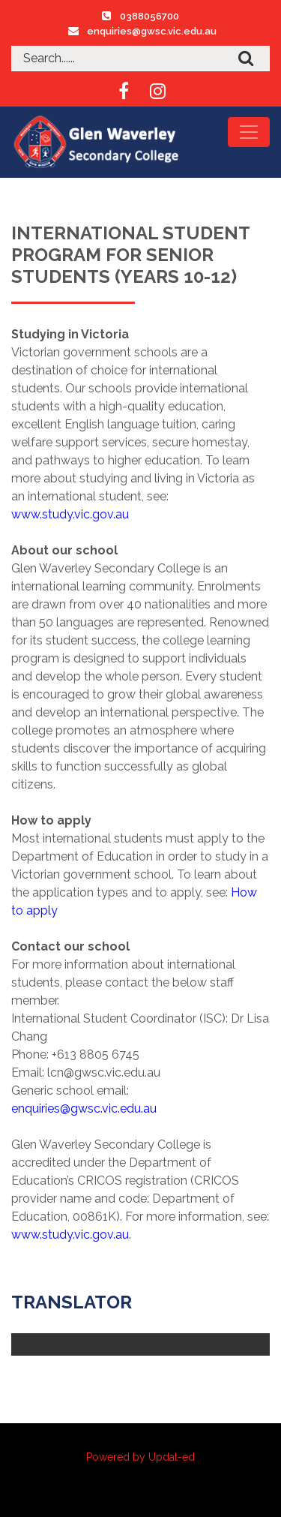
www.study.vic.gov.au (70, 514)
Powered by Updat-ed (140, 1457)
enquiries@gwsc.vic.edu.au (152, 31)
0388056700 (149, 16)
